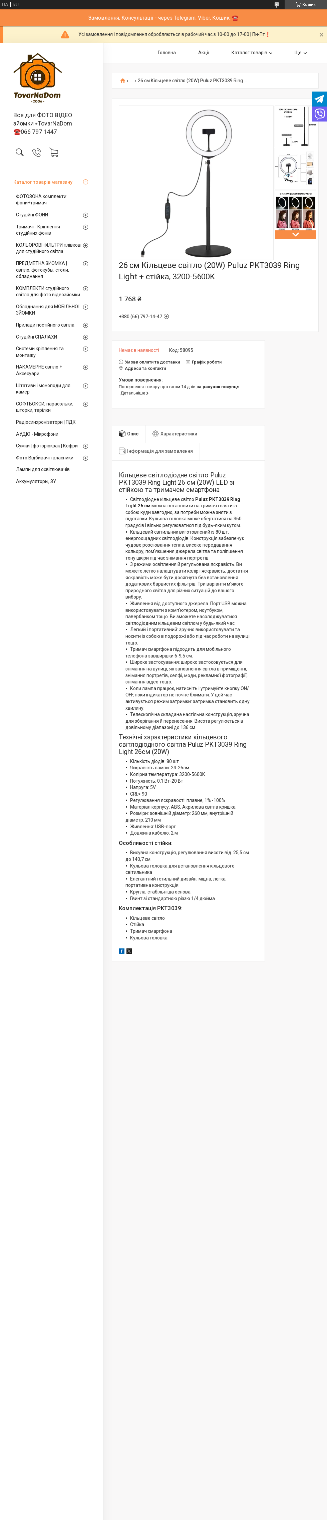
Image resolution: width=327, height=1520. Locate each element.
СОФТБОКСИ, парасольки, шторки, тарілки (44, 407)
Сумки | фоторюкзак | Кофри (47, 445)
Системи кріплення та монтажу (40, 352)
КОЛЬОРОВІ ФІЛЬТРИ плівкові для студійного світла (48, 248)
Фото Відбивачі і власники (44, 457)
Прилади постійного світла (45, 325)
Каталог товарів (249, 52)
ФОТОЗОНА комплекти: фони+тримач (41, 200)
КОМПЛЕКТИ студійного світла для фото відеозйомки (48, 292)
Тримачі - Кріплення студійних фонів (38, 230)
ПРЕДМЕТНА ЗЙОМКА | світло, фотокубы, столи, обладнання (42, 270)
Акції (203, 52)
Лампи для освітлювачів (43, 469)
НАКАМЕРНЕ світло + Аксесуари (39, 370)
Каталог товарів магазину (42, 182)
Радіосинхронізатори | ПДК (46, 422)
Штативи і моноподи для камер (43, 389)
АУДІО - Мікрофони (37, 434)
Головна (167, 52)
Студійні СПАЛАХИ (36, 337)
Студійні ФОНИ (32, 214)
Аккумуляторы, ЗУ (36, 481)
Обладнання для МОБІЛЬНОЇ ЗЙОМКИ (47, 310)
